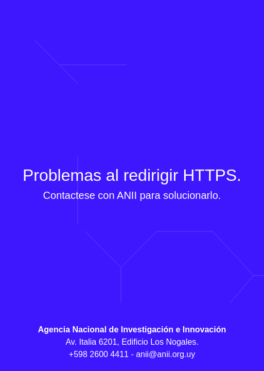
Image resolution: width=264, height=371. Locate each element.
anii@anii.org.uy (165, 354)
